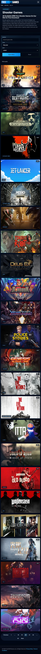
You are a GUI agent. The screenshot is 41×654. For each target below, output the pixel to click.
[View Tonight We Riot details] (20, 242)
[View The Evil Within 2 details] (20, 384)
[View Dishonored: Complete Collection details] (20, 525)
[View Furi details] (20, 620)
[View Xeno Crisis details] (20, 313)
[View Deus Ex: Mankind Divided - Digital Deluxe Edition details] (20, 265)
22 (33, 635)
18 (18, 635)
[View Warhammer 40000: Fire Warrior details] (20, 76)
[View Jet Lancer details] (20, 171)
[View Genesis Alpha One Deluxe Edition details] (20, 360)
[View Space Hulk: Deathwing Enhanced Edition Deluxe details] (20, 100)
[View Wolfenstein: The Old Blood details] (20, 478)
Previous (6, 635)
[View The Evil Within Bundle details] (20, 407)
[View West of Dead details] (20, 147)
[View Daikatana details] (20, 573)
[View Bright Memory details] (20, 549)
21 (29, 635)
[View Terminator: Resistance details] (20, 596)
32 (18, 638)
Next (22, 638)
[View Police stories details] (20, 336)
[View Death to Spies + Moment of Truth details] (20, 454)
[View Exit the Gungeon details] (20, 289)
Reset (29, 54)
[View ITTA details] (20, 431)
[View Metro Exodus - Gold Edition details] (20, 194)
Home (2, 5)
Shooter (6, 5)
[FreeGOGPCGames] (10, 2)
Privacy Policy (29, 648)
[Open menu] (38, 2)
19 (22, 635)
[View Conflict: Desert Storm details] (20, 123)
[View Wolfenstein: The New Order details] (20, 502)
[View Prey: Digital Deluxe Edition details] (20, 218)
